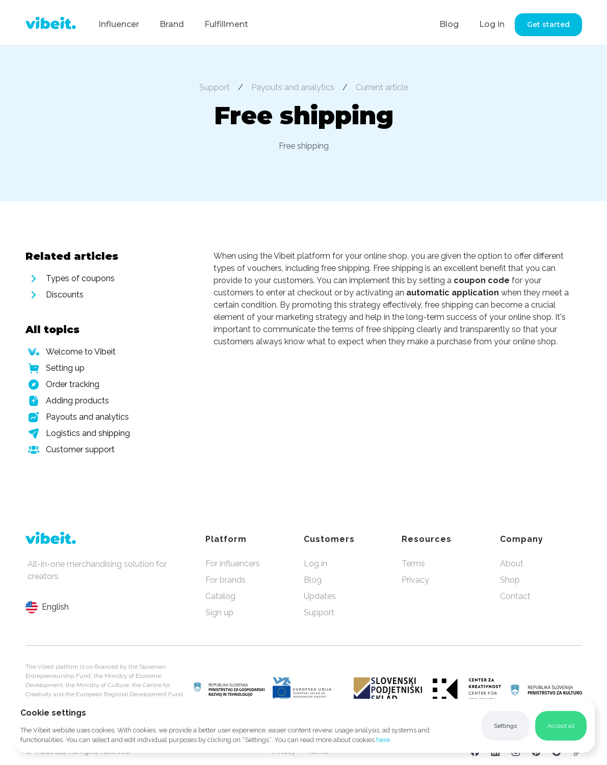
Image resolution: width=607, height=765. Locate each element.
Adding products (77, 400)
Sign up (219, 612)
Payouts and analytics (292, 87)
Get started (548, 24)
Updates (320, 596)
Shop (510, 580)
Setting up (65, 368)
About (511, 563)
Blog (449, 24)
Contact (515, 596)
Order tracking (72, 384)
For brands (225, 580)
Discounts (65, 294)
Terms (413, 563)
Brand (172, 24)
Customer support (80, 449)
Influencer (118, 24)
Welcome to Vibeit (81, 352)
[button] (505, 726)
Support (214, 87)
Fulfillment (226, 24)
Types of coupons (80, 278)
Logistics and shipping (88, 433)
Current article (382, 87)
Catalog (220, 596)
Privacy (415, 580)
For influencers (232, 563)
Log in (492, 24)
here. (383, 740)
